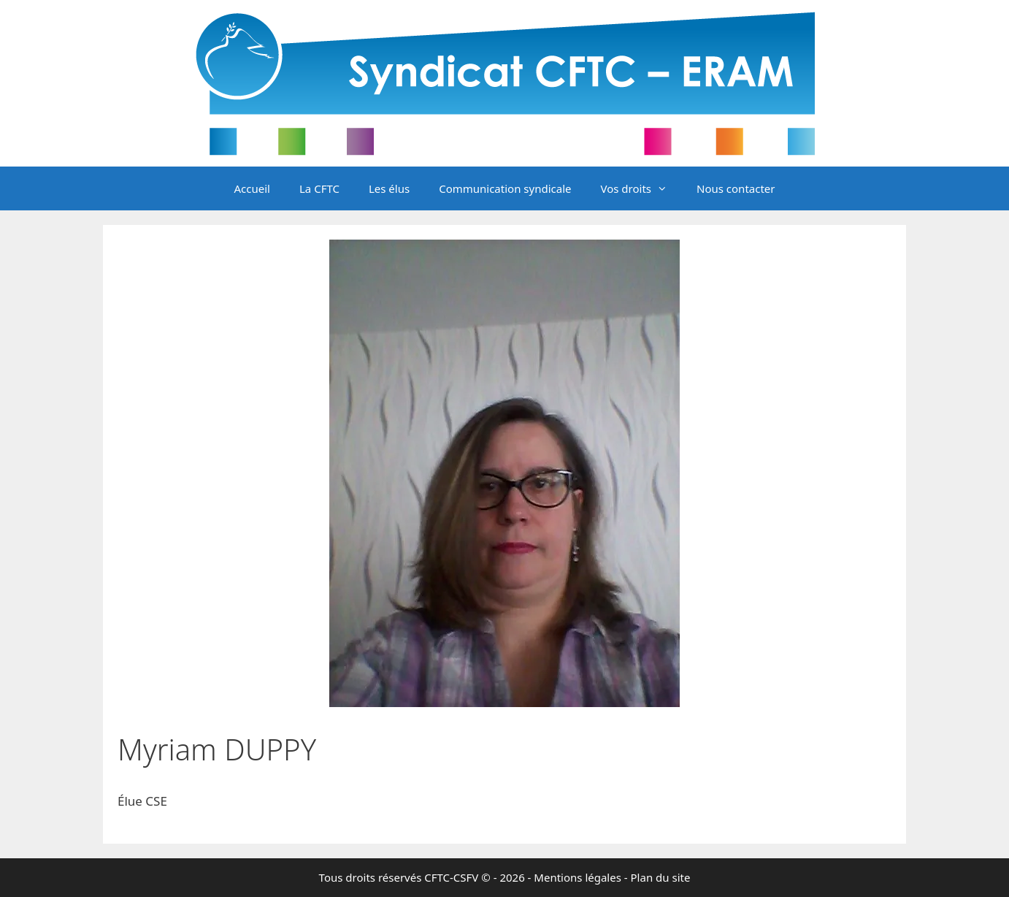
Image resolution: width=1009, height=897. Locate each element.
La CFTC (319, 188)
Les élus (389, 188)
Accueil (252, 188)
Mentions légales (577, 877)
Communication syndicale (505, 188)
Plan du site (661, 877)
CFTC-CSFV (451, 877)
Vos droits (641, 188)
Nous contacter (736, 188)
